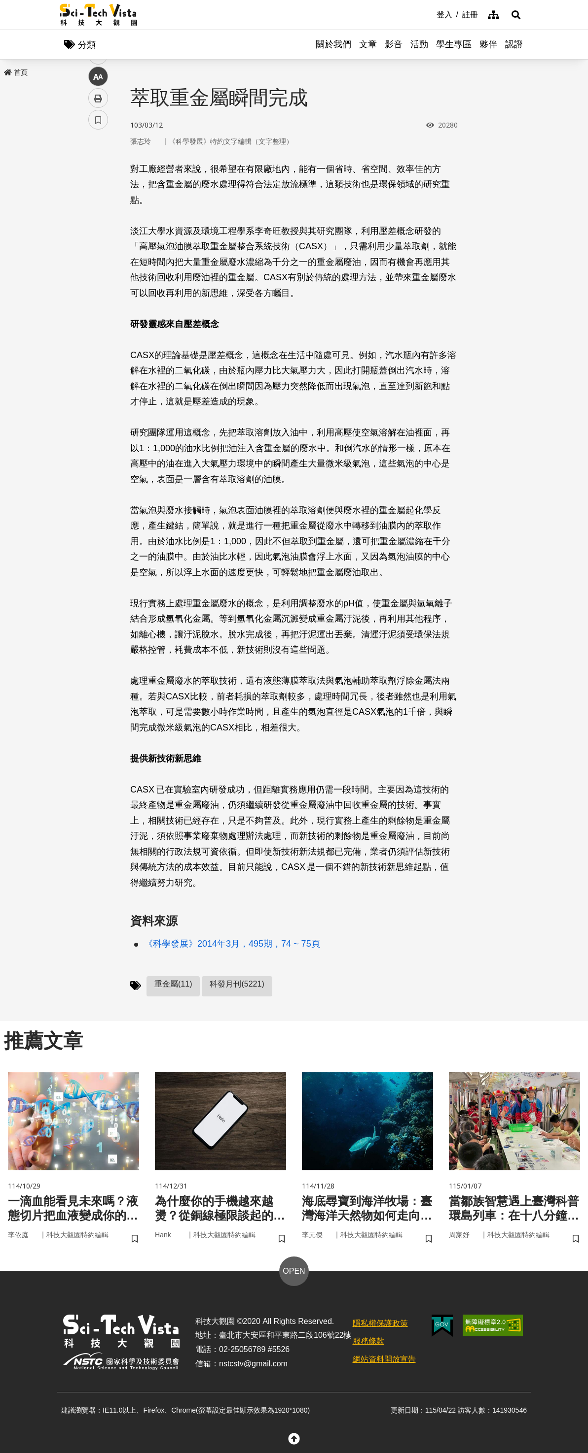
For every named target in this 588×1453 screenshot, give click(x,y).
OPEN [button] (294, 1271)
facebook (98, 188)
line (95, 232)
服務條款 (368, 1341)
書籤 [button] (98, 296)
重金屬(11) (173, 984)
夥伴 (488, 44)
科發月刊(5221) (237, 984)
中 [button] (98, 253)
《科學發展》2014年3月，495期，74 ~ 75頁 (232, 944)
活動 (419, 44)
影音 (394, 44)
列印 (98, 275)
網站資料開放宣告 (384, 1359)
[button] (516, 15)
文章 (368, 44)
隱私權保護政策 (380, 1323)
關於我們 (333, 44)
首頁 (16, 72)
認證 (514, 44)
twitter (98, 210)
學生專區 (454, 44)
